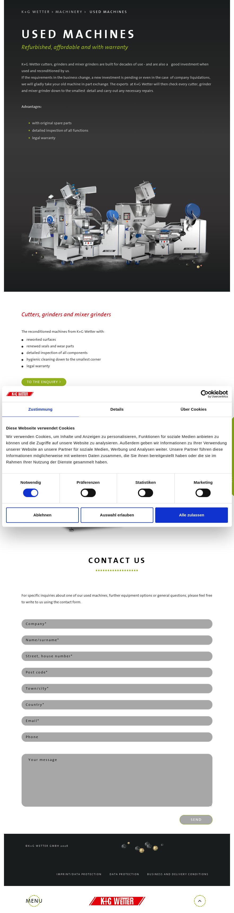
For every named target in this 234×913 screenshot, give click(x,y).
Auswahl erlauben (117, 515)
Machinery (69, 12)
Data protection (124, 874)
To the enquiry (42, 382)
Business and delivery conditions (178, 874)
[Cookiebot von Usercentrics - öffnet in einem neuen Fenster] (204, 394)
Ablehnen (42, 515)
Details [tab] (117, 409)
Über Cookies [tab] (194, 409)
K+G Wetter (35, 12)
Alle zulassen (191, 515)
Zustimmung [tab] (40, 409)
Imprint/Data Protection (79, 874)
